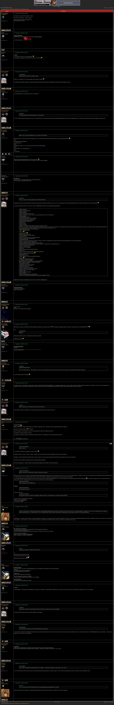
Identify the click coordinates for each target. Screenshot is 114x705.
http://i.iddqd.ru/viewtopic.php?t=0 (30, 249)
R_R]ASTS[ (4, 130)
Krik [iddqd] (4, 324)
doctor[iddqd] (4, 13)
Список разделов (5, 9)
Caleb (2, 32)
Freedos (3, 52)
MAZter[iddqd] (4, 71)
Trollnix (3, 156)
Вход (59, 6)
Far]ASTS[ (3, 363)
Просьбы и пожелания (15, 9)
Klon (2, 506)
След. (112, 7)
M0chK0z (3, 545)
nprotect (3, 382)
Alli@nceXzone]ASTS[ (6, 421)
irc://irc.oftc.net (17, 306)
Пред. (105, 7)
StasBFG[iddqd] (5, 304)
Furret (2, 525)
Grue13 (3, 91)
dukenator (3, 175)
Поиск (55, 6)
